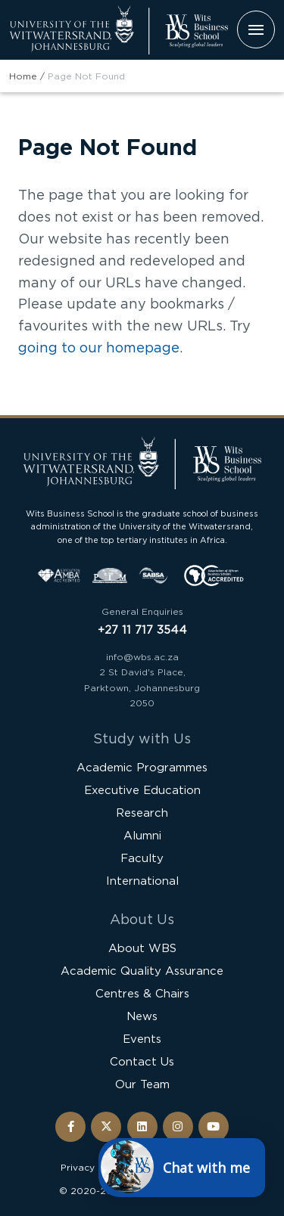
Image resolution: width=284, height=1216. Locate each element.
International (142, 880)
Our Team (142, 1084)
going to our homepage (98, 347)
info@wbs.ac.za (142, 656)
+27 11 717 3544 (142, 629)
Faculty (142, 858)
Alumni (142, 835)
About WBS (142, 948)
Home (23, 76)
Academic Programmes (142, 767)
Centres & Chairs (142, 993)
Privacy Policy (93, 1167)
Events (142, 1038)
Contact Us (142, 1061)
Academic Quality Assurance (142, 970)
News (142, 1016)
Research (142, 812)
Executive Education (142, 790)
